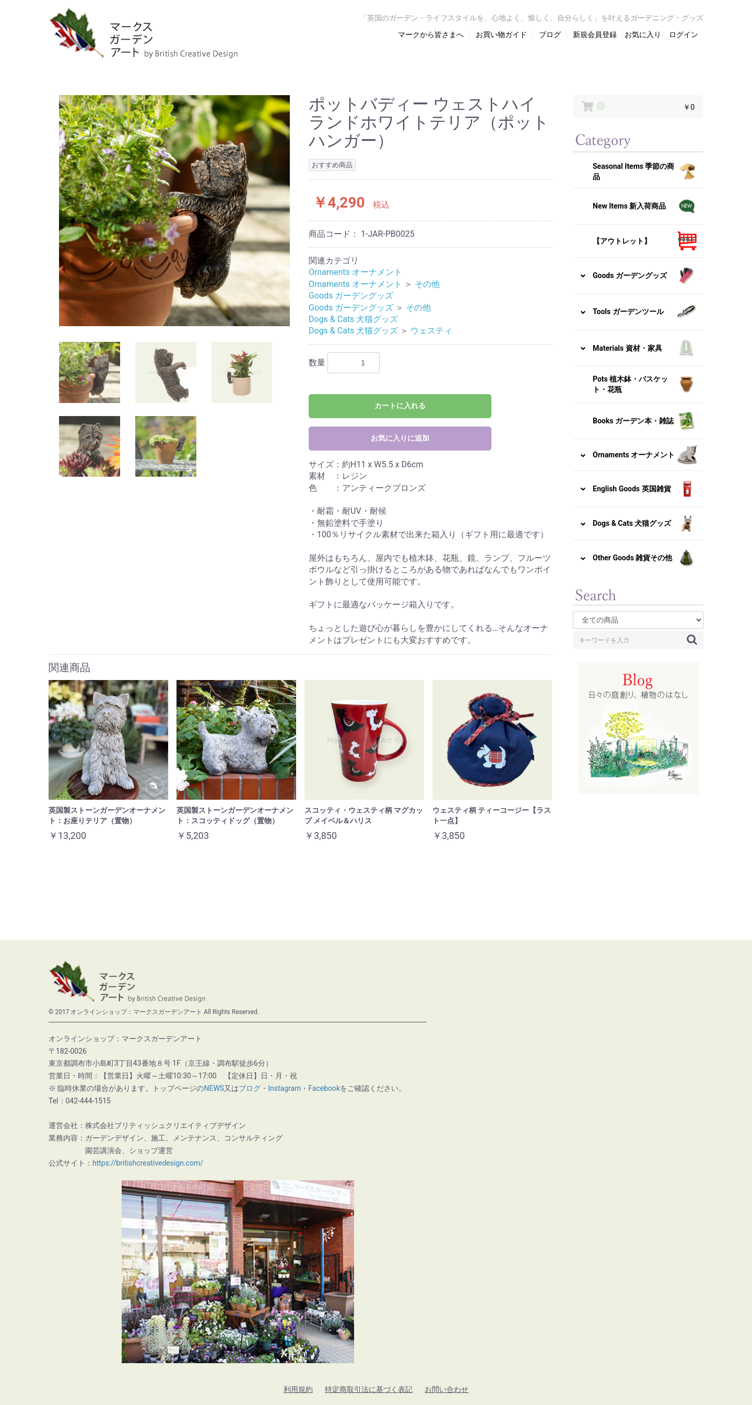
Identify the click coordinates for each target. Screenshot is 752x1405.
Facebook (324, 1088)
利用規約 (298, 1389)
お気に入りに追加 (400, 438)
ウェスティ (431, 331)
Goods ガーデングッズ (351, 296)
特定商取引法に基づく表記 (369, 1389)
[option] (174, 210)
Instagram (284, 1088)
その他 (427, 284)
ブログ (250, 1088)
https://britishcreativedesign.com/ (147, 1163)
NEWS (214, 1088)
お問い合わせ (446, 1389)
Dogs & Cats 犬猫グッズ (353, 319)
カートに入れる (400, 405)
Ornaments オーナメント (355, 272)
